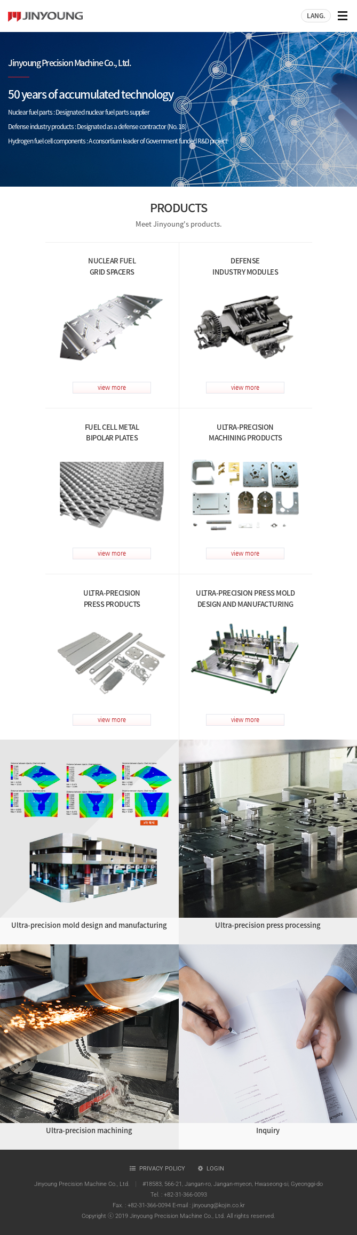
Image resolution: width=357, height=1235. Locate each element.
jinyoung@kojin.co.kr (218, 1205)
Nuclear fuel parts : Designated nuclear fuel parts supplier (78, 112)
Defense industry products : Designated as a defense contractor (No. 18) (97, 126)
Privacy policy (162, 1168)
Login (215, 1168)
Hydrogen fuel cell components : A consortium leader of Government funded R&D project (117, 141)
